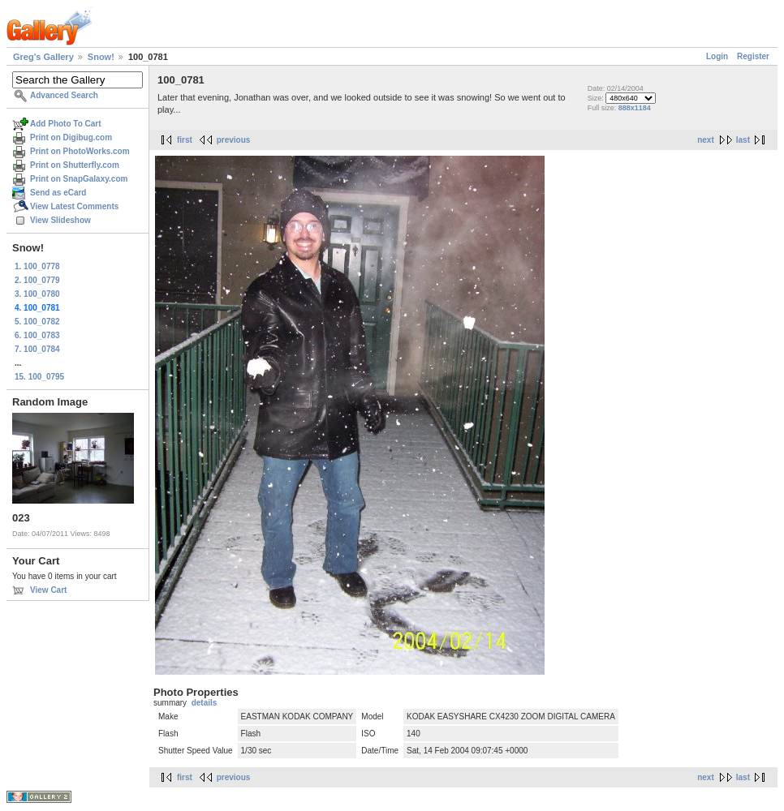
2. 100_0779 (37, 280)
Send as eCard (58, 192)
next (705, 139)
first (184, 139)
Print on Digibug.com (71, 137)
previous (234, 139)
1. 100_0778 (37, 266)
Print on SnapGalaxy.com (78, 178)
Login (717, 56)
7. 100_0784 (37, 349)
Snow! (101, 57)
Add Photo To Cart (65, 123)
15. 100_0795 (39, 376)
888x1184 (634, 108)
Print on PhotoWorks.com (80, 151)
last (743, 139)
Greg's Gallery (43, 57)
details (205, 702)
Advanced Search (64, 95)
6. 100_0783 (37, 335)
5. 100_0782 (37, 321)
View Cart (48, 590)
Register (753, 56)
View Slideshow (60, 220)
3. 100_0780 (37, 294)
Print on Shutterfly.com (74, 165)
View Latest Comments (74, 206)
